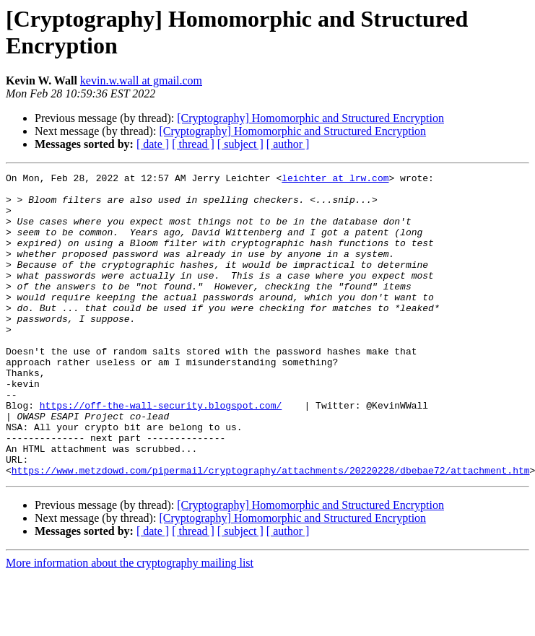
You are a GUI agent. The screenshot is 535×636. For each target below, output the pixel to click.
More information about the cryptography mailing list (129, 623)
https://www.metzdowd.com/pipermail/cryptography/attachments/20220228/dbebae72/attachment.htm (271, 530)
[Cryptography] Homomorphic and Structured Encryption (310, 118)
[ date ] (152, 144)
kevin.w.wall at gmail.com (141, 80)
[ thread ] (193, 144)
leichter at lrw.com (335, 179)
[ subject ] (240, 144)
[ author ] (288, 144)
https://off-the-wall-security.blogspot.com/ (161, 452)
